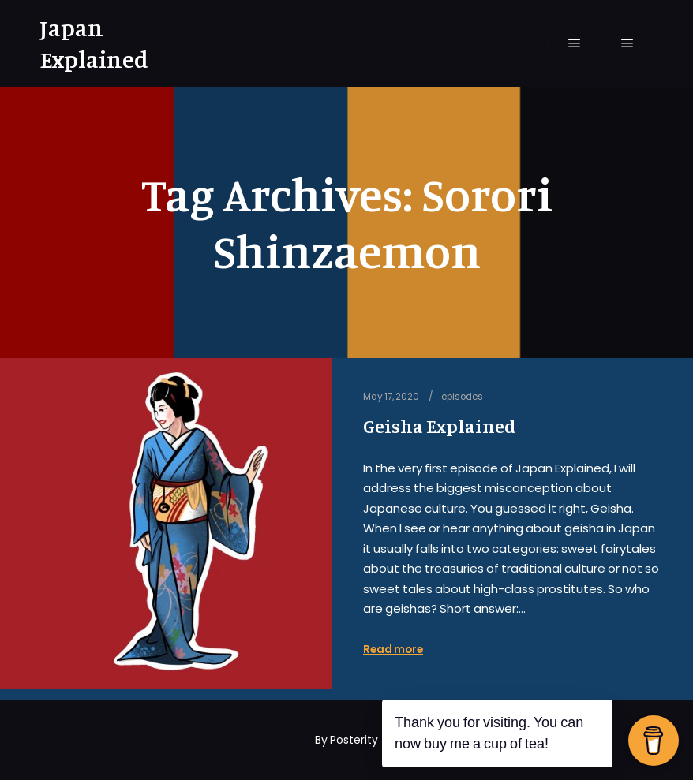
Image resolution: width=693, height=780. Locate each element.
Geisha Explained (439, 426)
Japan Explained (93, 43)
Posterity (354, 740)
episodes (462, 396)
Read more (393, 649)
